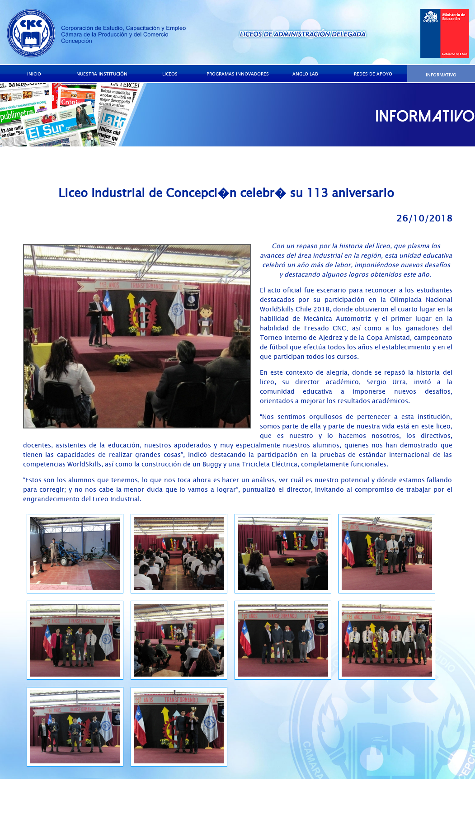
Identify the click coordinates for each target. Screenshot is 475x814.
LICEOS (170, 74)
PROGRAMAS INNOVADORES (238, 74)
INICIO (34, 74)
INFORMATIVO (441, 74)
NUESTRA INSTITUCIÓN (101, 74)
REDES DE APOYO (373, 74)
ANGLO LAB (305, 74)
